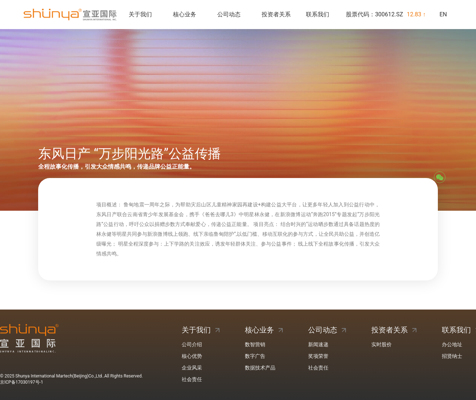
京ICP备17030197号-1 (21, 382)
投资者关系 (276, 14)
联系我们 (317, 14)
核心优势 (192, 356)
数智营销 (255, 344)
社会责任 (192, 379)
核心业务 (184, 14)
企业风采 (192, 368)
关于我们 (140, 14)
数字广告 (255, 356)
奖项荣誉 (318, 356)
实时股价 (381, 344)
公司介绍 (192, 344)
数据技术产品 (260, 368)
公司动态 (229, 14)
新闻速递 (318, 344)
